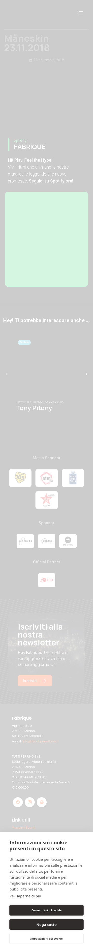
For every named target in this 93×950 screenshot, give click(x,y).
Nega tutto (46, 924)
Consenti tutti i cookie (46, 910)
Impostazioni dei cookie (46, 938)
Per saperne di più (25, 895)
